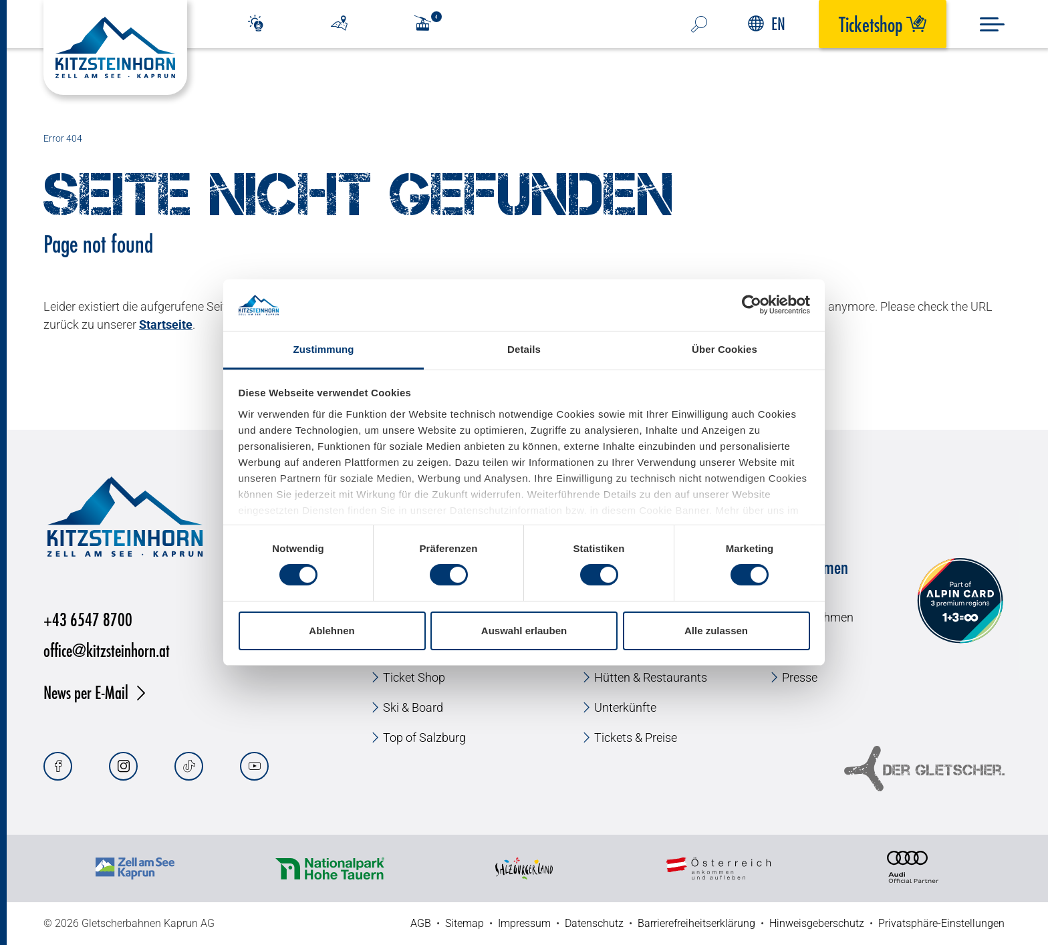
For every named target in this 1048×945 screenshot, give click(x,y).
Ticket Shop (414, 677)
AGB (420, 923)
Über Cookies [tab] (724, 349)
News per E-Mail (85, 692)
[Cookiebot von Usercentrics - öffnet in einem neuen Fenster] (751, 305)
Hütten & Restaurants (650, 677)
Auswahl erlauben (524, 630)
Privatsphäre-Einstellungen (941, 923)
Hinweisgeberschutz (816, 923)
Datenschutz (594, 923)
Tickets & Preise (635, 737)
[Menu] (992, 24)
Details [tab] (524, 349)
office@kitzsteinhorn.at (106, 650)
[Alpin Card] (960, 601)
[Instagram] (123, 766)
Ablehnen (331, 630)
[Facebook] (57, 766)
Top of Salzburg (424, 737)
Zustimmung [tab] (323, 349)
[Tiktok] (188, 766)
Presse (799, 677)
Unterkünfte (625, 707)
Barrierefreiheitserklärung (696, 923)
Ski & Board (413, 707)
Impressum (524, 923)
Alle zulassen (716, 630)
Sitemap (464, 923)
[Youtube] (254, 766)
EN (766, 23)
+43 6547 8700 (87, 619)
